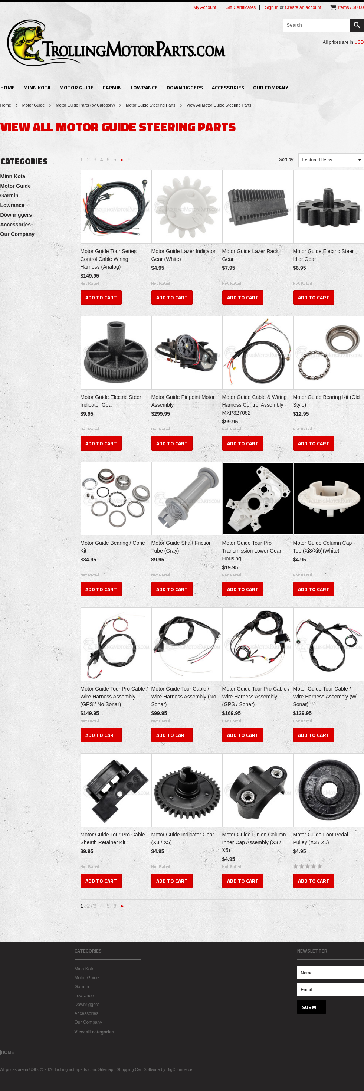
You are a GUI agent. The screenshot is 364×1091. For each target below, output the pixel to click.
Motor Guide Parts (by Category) (85, 105)
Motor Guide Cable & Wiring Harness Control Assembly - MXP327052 (254, 405)
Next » (122, 162)
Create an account (303, 7)
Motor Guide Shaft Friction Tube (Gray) (181, 547)
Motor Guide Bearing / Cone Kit (113, 547)
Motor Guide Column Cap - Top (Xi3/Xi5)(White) (324, 547)
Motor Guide (76, 87)
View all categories (94, 1032)
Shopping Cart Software (138, 1069)
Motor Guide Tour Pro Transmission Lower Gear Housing (252, 550)
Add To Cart (101, 297)
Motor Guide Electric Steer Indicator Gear (111, 401)
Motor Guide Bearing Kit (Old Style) (326, 401)
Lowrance (144, 87)
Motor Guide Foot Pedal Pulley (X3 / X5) (320, 838)
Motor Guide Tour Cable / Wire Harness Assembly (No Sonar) (183, 696)
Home (5, 105)
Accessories (228, 87)
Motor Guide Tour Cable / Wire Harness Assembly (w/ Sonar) (325, 696)
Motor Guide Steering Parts (150, 105)
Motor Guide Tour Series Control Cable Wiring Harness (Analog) (109, 259)
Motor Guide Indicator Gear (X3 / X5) (182, 838)
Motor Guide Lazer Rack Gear (250, 255)
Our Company (270, 87)
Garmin (112, 87)
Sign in (272, 7)
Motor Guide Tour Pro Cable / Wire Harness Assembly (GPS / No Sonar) (114, 696)
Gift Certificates (240, 7)
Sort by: (286, 159)
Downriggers (185, 87)
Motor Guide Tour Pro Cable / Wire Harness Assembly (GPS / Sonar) (256, 696)
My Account (204, 7)
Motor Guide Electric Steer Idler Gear (323, 255)
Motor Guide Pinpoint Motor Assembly (183, 401)
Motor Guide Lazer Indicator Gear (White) (183, 255)
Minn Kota (36, 87)
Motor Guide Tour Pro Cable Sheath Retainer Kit (113, 838)
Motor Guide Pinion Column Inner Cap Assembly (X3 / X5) (254, 842)
